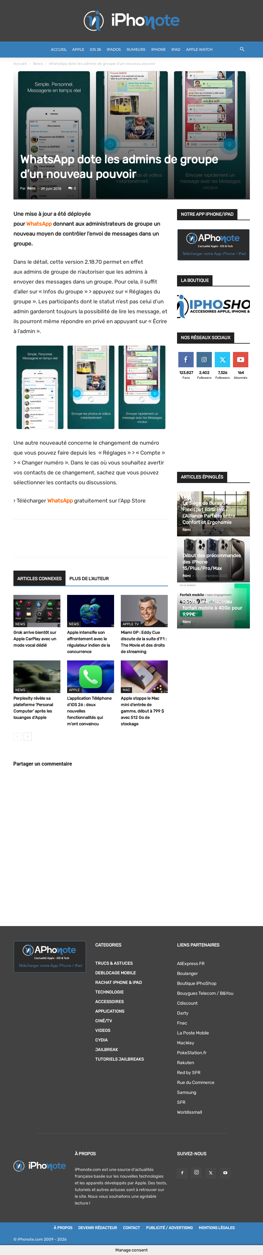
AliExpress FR (191, 963)
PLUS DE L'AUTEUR (89, 578)
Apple (78, 49)
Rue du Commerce (195, 1082)
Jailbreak (106, 1049)
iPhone (158, 49)
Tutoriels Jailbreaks (119, 1059)
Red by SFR (188, 1072)
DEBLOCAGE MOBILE (115, 972)
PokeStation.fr (191, 1053)
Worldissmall (189, 1112)
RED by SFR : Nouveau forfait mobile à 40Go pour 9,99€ (212, 608)
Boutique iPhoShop (196, 983)
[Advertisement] (213, 428)
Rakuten (185, 1062)
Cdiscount (187, 1003)
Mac (126, 690)
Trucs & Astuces (114, 963)
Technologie (109, 992)
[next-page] (28, 737)
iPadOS (114, 49)
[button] (242, 49)
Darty (183, 1013)
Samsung (186, 1092)
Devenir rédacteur (97, 1228)
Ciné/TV (103, 1020)
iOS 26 (95, 49)
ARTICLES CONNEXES (39, 578)
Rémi (31, 188)
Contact (131, 1228)
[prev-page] (17, 737)
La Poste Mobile (193, 1033)
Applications (109, 1011)
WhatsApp (39, 224)
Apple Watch (199, 49)
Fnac (182, 1023)
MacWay (185, 1043)
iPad (175, 49)
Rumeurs (136, 49)
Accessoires (109, 1001)
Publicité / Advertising (169, 1228)
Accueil (58, 49)
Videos (102, 1030)
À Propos (63, 1228)
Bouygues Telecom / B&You (205, 993)
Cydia (101, 1040)
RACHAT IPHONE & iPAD (118, 982)
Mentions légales (217, 1228)
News (38, 63)
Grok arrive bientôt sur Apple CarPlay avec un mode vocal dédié (34, 639)
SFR (181, 1102)
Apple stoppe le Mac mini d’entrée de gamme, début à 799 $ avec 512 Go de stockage (142, 711)
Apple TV (131, 624)
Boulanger (187, 973)
